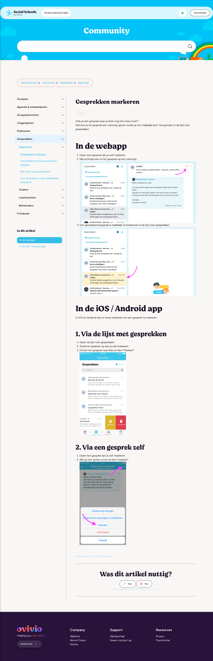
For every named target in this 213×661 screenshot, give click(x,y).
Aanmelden (200, 12)
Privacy (160, 636)
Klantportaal (117, 636)
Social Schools (29, 82)
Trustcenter (163, 640)
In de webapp (27, 240)
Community (48, 82)
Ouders (23, 189)
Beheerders (26, 205)
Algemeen (83, 82)
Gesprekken (66, 82)
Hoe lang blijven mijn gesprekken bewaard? (39, 180)
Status (74, 644)
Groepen (22, 99)
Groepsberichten (28, 115)
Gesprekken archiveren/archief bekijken (38, 162)
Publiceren (23, 131)
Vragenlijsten (25, 123)
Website (75, 636)
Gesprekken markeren (33, 154)
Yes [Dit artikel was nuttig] (127, 583)
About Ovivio (78, 640)
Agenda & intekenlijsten (32, 107)
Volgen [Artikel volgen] (81, 112)
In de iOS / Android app (32, 246)
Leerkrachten (27, 197)
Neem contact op (121, 640)
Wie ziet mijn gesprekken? (35, 171)
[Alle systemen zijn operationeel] (183, 13)
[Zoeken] (106, 46)
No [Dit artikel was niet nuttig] (144, 583)
